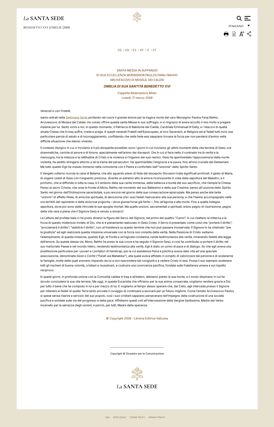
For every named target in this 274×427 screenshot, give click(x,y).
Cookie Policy (137, 417)
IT (148, 50)
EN (127, 50)
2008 (67, 27)
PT (154, 50)
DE (120, 50)
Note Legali (119, 417)
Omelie (56, 27)
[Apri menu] (247, 18)
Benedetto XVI (36, 27)
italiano (236, 27)
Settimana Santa (77, 117)
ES (134, 50)
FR (141, 50)
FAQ (108, 417)
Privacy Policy (157, 417)
